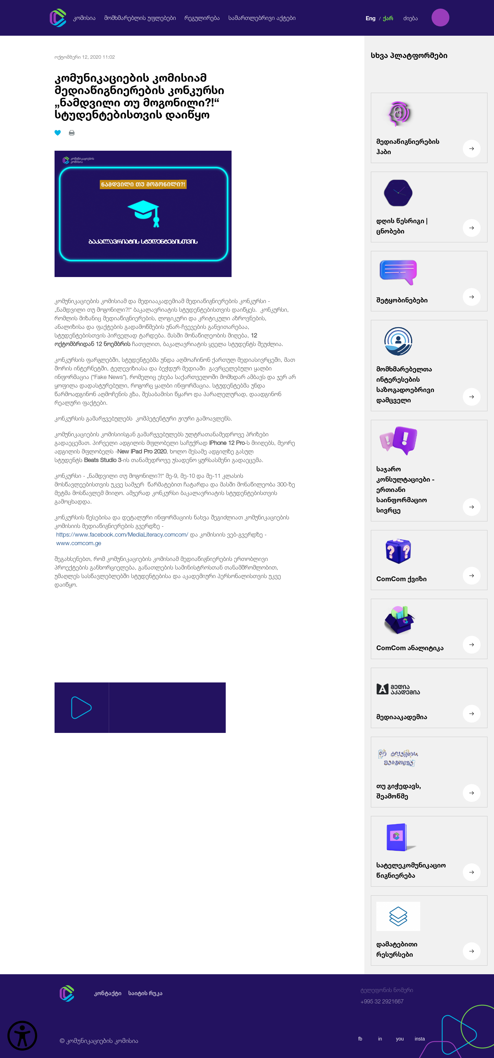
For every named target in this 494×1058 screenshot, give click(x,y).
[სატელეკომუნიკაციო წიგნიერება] (429, 851)
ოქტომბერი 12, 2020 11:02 (85, 56)
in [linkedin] (380, 1039)
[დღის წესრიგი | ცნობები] (429, 207)
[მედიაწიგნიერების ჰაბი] (429, 128)
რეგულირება (202, 17)
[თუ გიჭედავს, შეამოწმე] (429, 772)
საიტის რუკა (145, 993)
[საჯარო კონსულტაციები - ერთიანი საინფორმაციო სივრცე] (429, 470)
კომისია (84, 17)
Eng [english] (371, 17)
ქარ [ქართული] (388, 17)
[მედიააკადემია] (429, 698)
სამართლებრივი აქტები (262, 17)
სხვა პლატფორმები (409, 54)
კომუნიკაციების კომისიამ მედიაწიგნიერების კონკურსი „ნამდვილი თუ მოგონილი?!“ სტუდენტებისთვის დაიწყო (139, 94)
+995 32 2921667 (387, 996)
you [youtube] (400, 1039)
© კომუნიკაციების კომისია (99, 1039)
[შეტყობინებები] (429, 281)
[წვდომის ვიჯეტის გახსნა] (22, 1036)
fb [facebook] (360, 1039)
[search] (440, 17)
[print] (71, 133)
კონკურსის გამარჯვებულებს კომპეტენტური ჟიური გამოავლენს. (143, 417)
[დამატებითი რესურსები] (429, 930)
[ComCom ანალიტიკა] (429, 629)
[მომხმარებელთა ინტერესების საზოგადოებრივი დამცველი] (429, 365)
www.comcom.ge (78, 542)
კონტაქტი (107, 993)
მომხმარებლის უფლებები (140, 17)
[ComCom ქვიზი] (429, 560)
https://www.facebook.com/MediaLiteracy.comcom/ (122, 533)
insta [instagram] (420, 1039)
